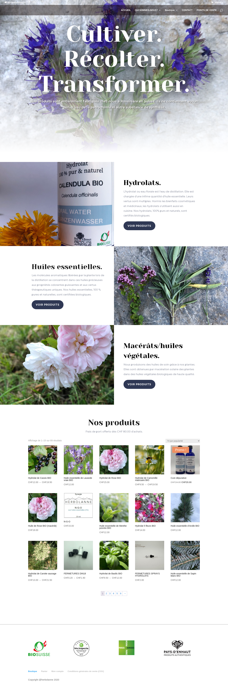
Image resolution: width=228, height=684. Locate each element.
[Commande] (182, 441)
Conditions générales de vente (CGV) (86, 671)
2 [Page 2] (106, 593)
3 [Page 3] (110, 593)
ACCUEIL (126, 10)
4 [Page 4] (113, 593)
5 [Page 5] (117, 593)
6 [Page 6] (120, 593)
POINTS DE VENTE (207, 10)
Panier (44, 671)
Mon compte (57, 671)
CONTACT (187, 10)
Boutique (170, 10)
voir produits (139, 225)
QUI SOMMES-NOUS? (146, 10)
